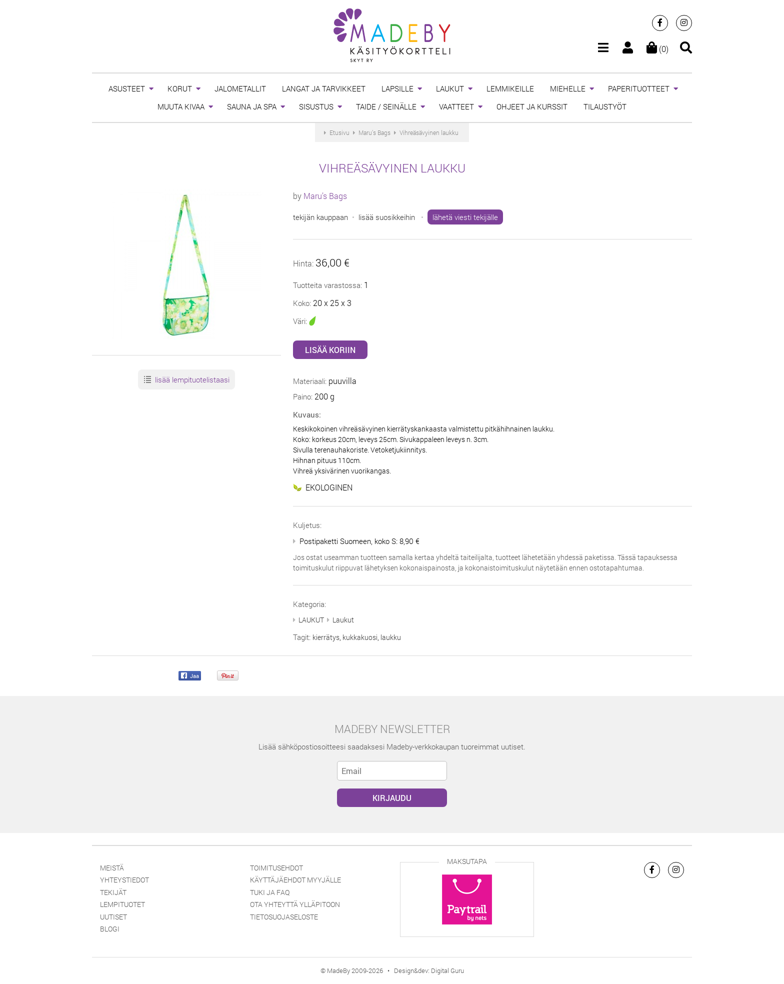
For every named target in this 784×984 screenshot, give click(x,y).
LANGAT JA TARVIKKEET (324, 89)
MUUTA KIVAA (181, 107)
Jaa (190, 676)
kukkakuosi (360, 637)
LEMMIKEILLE (510, 89)
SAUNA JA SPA (251, 107)
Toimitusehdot (276, 867)
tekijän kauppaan (320, 217)
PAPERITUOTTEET (639, 89)
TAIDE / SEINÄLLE (386, 107)
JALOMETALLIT (240, 89)
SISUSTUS (316, 107)
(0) (657, 49)
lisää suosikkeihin (386, 217)
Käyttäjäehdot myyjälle (295, 879)
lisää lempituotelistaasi (187, 380)
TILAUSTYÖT (605, 107)
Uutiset (113, 917)
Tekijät (113, 892)
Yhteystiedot (124, 879)
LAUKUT (450, 89)
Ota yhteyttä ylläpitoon (295, 904)
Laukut (343, 619)
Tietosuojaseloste (284, 917)
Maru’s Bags (325, 195)
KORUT (180, 89)
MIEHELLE (568, 89)
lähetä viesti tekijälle (465, 217)
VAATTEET (456, 107)
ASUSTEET (126, 89)
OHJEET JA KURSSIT (532, 107)
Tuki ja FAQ (270, 892)
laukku (390, 637)
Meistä (112, 867)
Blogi (110, 929)
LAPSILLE (398, 89)
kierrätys (326, 637)
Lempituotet (122, 904)
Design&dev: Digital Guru (429, 970)
